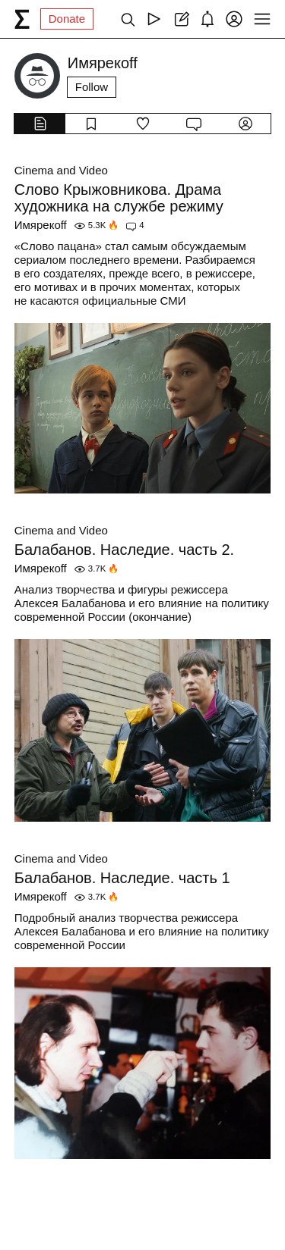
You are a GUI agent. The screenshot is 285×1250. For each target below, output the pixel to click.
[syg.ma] (22, 19)
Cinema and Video (61, 170)
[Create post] (180, 19)
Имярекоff (40, 224)
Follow (91, 86)
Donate (67, 18)
